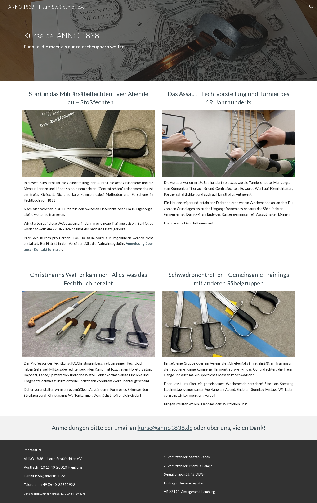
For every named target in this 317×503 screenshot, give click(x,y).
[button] (311, 6)
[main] (158, 40)
